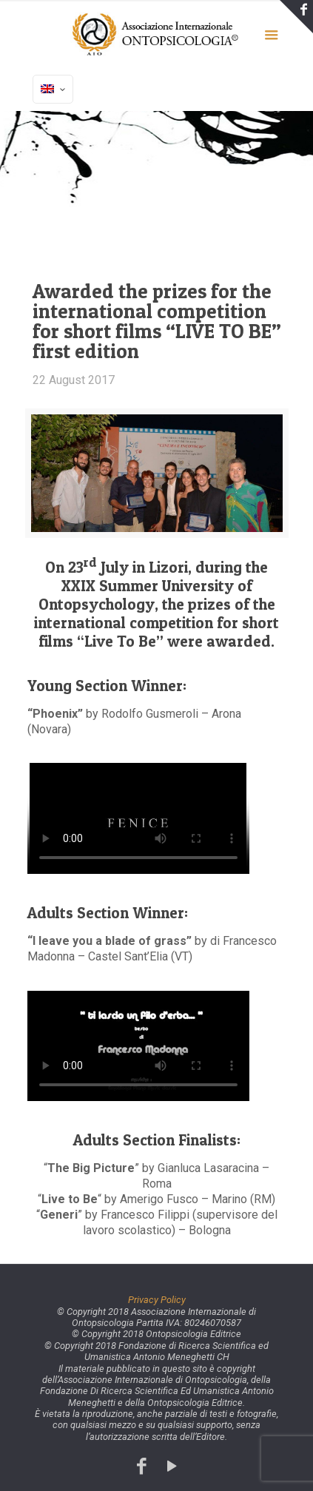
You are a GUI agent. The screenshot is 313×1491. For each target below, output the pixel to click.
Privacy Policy (157, 1299)
